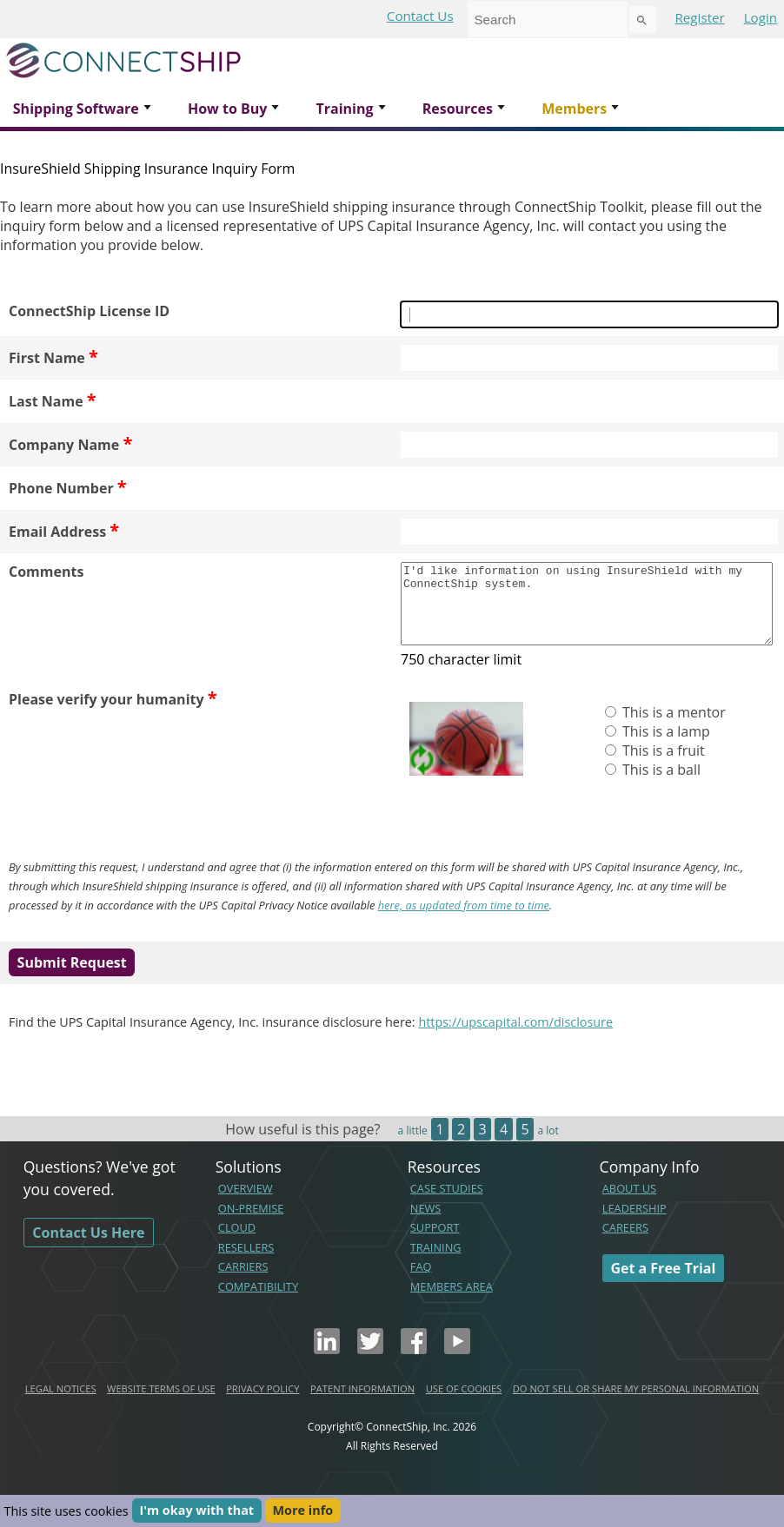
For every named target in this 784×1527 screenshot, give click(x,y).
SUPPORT (435, 1243)
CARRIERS (243, 1282)
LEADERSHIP (634, 1224)
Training (344, 108)
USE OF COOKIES (464, 1404)
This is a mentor (672, 727)
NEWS (426, 1224)
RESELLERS (246, 1263)
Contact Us (420, 15)
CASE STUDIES (446, 1204)
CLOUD (237, 1243)
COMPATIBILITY (258, 1302)
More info (303, 1511)
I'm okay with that (196, 1511)
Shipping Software (76, 108)
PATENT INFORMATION (362, 1404)
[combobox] (547, 19)
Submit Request (72, 978)
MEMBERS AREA (451, 1302)
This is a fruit (662, 766)
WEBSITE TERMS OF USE (161, 1404)
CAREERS (625, 1243)
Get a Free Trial (662, 1283)
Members (574, 108)
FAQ (421, 1282)
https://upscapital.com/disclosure (515, 1037)
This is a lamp (664, 747)
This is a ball (660, 785)
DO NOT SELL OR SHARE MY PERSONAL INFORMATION (636, 1404)
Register (699, 17)
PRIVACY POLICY (262, 1404)
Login (760, 17)
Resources (457, 108)
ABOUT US (629, 1204)
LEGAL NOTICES (60, 1404)
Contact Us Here (88, 1248)
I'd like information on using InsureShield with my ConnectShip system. (587, 611)
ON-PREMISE (251, 1224)
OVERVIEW (245, 1204)
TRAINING (436, 1263)
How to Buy (227, 108)
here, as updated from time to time (463, 921)
